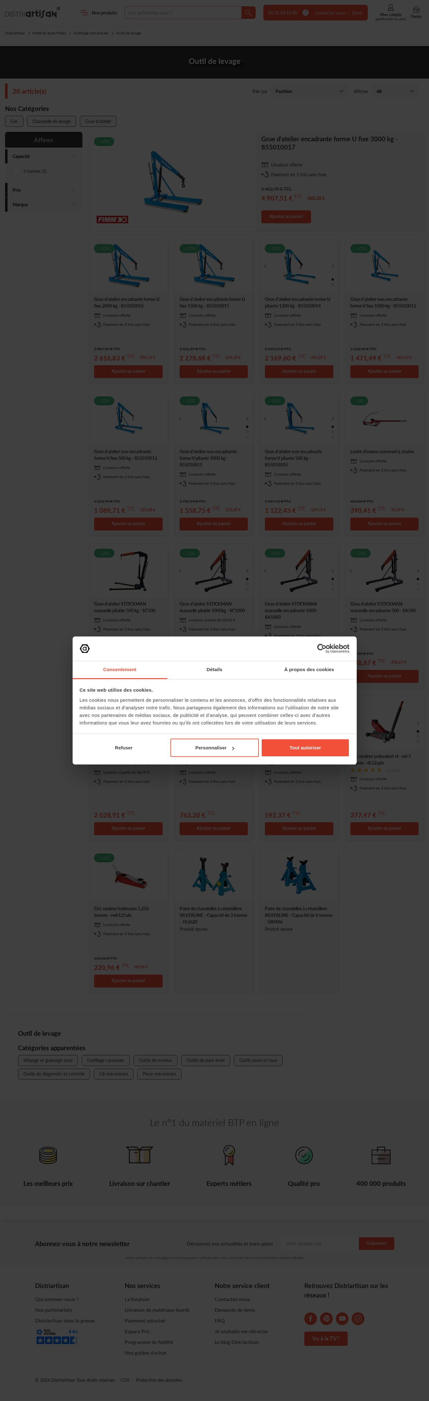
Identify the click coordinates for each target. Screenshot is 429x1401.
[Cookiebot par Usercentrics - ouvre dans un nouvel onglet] (321, 648)
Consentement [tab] (119, 669)
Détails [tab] (215, 669)
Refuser (124, 747)
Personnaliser (214, 747)
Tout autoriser (305, 747)
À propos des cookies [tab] (309, 669)
